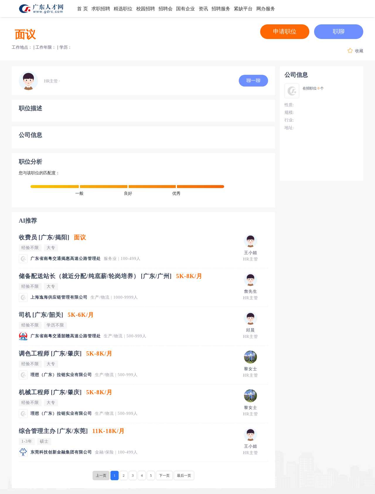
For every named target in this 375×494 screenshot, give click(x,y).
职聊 (339, 31)
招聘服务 (221, 8)
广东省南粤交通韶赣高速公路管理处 (65, 336)
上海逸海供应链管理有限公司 (59, 297)
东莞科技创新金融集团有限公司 (61, 452)
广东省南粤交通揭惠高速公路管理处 (65, 258)
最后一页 (184, 475)
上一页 (101, 475)
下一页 (164, 475)
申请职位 (284, 31)
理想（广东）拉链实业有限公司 (61, 375)
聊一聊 (253, 80)
